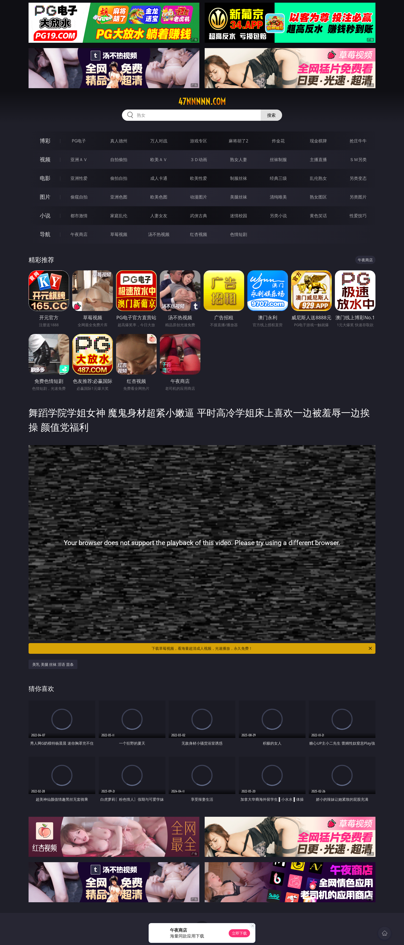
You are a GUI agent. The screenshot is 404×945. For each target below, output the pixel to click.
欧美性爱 (198, 178)
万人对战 (158, 141)
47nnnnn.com (202, 101)
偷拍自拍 (118, 178)
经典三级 (278, 178)
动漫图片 (198, 197)
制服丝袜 (238, 178)
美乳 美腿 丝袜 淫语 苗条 (53, 664)
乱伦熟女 (318, 178)
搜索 (271, 115)
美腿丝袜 (238, 197)
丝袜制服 (278, 159)
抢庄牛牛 (358, 141)
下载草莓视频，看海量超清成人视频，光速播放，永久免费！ (262, 648)
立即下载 (239, 933)
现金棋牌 (318, 141)
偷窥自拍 (79, 197)
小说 (45, 215)
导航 (45, 234)
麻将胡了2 (238, 141)
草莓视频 (118, 234)
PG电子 (79, 141)
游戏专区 (198, 141)
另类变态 (358, 178)
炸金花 (278, 141)
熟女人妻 (238, 159)
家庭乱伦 (118, 216)
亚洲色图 (118, 197)
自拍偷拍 (118, 159)
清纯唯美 (278, 197)
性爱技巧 (358, 216)
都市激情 (79, 216)
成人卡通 (158, 178)
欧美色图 (158, 197)
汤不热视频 (158, 234)
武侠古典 (198, 216)
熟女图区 (318, 197)
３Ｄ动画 (198, 159)
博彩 (45, 140)
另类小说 (278, 216)
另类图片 (358, 197)
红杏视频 (198, 234)
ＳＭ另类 (358, 159)
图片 (45, 196)
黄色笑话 (318, 216)
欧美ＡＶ (158, 159)
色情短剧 (238, 234)
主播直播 (318, 159)
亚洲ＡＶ (79, 159)
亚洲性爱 (79, 178)
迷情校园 (238, 216)
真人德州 (118, 141)
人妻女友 (158, 216)
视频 (45, 159)
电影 (45, 178)
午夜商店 (79, 234)
